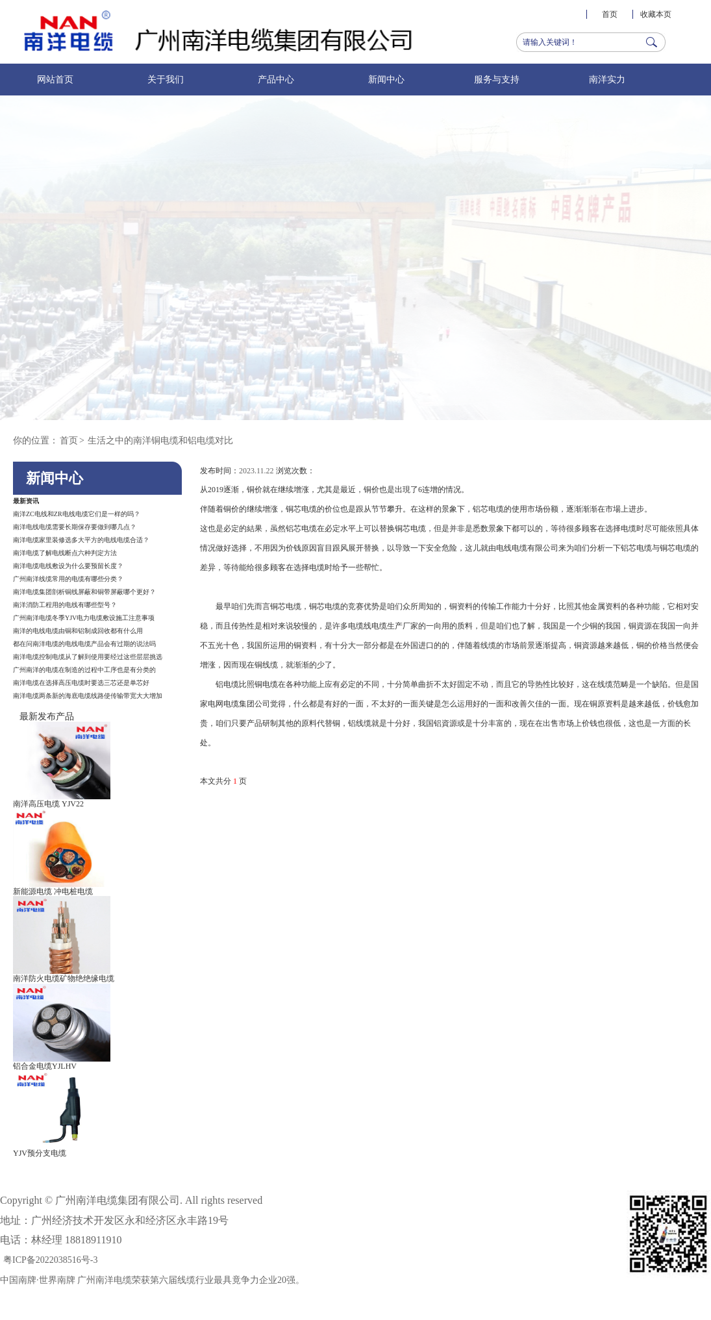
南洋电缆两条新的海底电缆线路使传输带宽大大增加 (87, 695)
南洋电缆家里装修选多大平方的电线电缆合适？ (81, 539)
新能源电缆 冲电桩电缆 (53, 891)
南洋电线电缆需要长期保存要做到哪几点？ (74, 526)
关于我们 (165, 79)
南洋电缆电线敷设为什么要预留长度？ (68, 565)
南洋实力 (607, 79)
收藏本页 (655, 14)
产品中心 (276, 79)
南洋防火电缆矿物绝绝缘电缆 (63, 978)
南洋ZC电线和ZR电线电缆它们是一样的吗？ (76, 513)
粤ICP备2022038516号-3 (50, 1260)
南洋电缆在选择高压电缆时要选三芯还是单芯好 (81, 682)
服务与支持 (496, 79)
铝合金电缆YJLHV (45, 1066)
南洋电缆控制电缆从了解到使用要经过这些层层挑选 (87, 656)
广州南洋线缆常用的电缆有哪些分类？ (68, 578)
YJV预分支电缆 (39, 1153)
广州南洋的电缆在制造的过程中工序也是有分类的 (84, 669)
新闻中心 (386, 79)
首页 (609, 14)
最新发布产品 (46, 716)
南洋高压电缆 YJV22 (48, 803)
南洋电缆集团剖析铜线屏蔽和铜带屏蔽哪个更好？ (84, 591)
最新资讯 (26, 500)
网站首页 (55, 79)
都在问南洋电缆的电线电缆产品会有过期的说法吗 (84, 643)
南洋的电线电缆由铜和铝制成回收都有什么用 (78, 630)
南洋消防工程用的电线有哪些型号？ (65, 604)
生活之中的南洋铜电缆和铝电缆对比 (160, 440)
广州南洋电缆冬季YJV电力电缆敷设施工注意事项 (84, 617)
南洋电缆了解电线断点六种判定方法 (65, 552)
